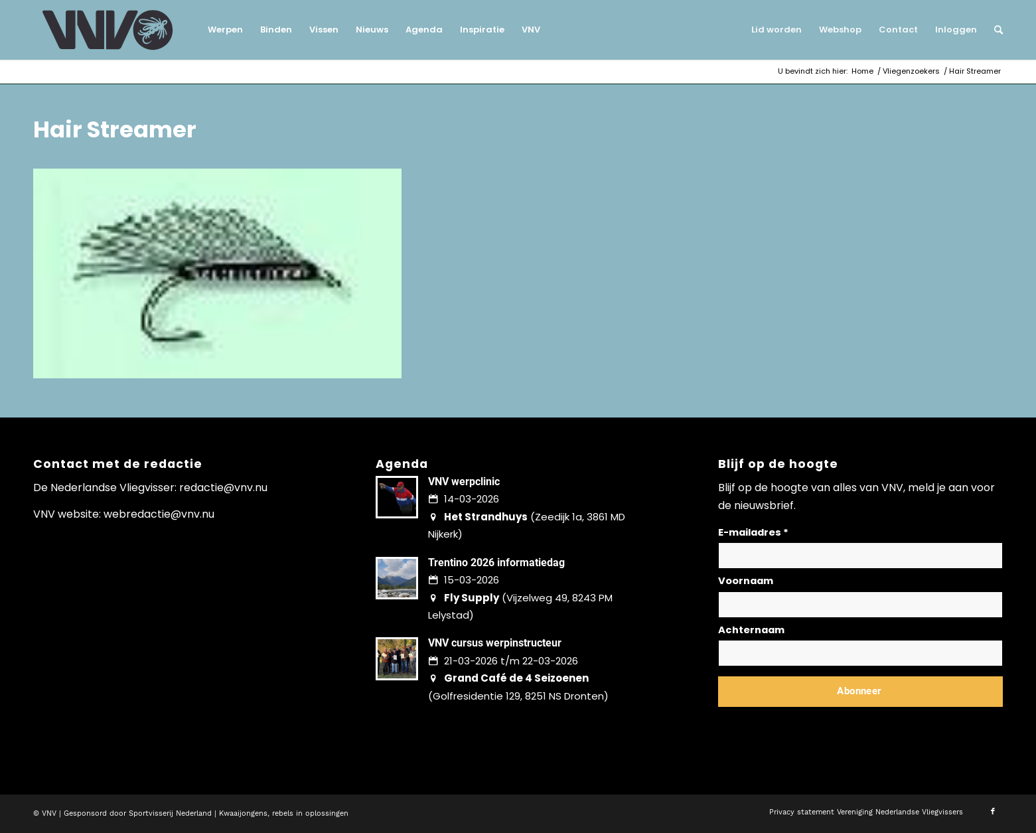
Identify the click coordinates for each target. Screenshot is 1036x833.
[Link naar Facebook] (993, 812)
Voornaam (745, 580)
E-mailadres (753, 532)
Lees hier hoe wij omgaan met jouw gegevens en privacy (816, 723)
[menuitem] (225, 30)
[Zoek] (994, 30)
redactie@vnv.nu (223, 487)
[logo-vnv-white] (108, 30)
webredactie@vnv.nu (159, 514)
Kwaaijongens (243, 813)
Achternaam (751, 630)
